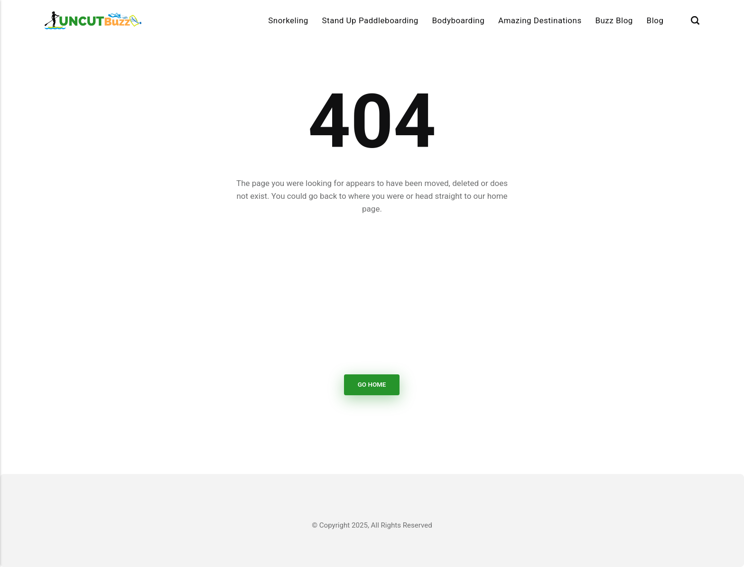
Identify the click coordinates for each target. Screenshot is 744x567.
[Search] (695, 20)
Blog (655, 20)
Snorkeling (288, 20)
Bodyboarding (458, 20)
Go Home (372, 384)
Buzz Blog (614, 20)
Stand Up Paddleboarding (370, 20)
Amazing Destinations (540, 20)
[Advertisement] (372, 295)
